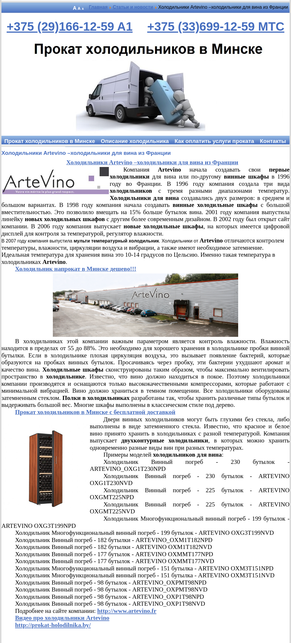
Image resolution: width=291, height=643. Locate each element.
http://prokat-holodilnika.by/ (53, 625)
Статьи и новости (133, 7)
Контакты (273, 141)
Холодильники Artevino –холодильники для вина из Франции (86, 153)
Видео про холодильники (62, 617)
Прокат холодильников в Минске (49, 141)
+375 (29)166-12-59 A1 (70, 26)
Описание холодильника (135, 141)
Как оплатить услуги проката (214, 141)
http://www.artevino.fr (126, 610)
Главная (98, 7)
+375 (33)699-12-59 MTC (215, 26)
